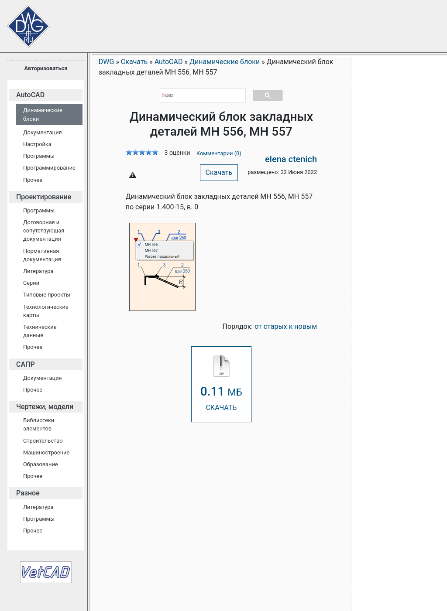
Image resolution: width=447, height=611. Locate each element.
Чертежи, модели (44, 407)
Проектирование (44, 197)
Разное (28, 493)
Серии (31, 283)
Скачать (219, 172)
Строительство (43, 440)
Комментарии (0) (218, 153)
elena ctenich (291, 159)
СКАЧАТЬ (221, 383)
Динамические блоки (42, 114)
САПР (25, 364)
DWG (106, 62)
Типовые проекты (46, 294)
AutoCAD (30, 95)
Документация (42, 132)
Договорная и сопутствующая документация (43, 230)
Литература (38, 271)
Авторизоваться (45, 68)
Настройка (37, 144)
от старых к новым (285, 326)
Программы (39, 156)
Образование (40, 464)
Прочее (32, 180)
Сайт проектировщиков (22, 22)
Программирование (49, 167)
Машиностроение (46, 452)
